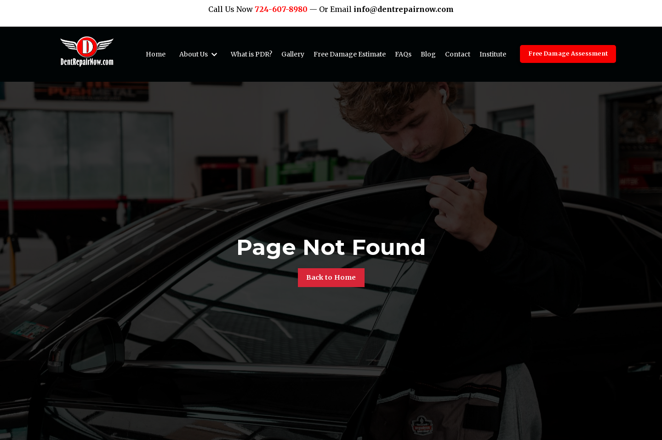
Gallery (292, 54)
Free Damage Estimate (350, 54)
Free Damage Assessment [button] (568, 53)
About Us (198, 54)
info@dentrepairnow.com (404, 9)
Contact (457, 54)
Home (156, 54)
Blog (428, 54)
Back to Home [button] (331, 277)
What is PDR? (251, 54)
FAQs (403, 54)
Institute (492, 54)
